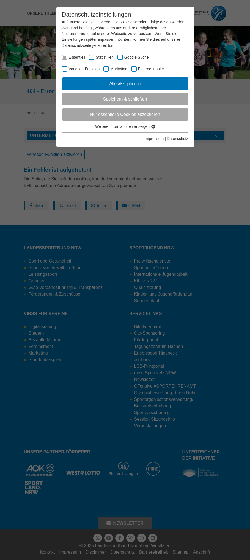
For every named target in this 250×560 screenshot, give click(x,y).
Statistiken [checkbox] (105, 57)
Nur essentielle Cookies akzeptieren (125, 114)
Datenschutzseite (76, 45)
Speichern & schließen (125, 99)
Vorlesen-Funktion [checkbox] (84, 69)
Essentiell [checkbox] (77, 57)
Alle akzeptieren (125, 83)
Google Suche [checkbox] (136, 57)
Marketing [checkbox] (118, 69)
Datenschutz (177, 138)
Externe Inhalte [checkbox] (151, 69)
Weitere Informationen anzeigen (125, 126)
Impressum (154, 138)
